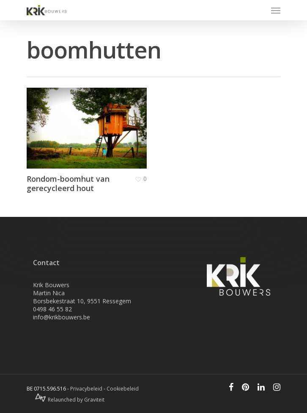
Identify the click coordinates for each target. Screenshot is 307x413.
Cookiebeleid (123, 388)
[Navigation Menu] (275, 10)
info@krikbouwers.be (61, 317)
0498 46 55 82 (52, 309)
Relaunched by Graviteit (69, 399)
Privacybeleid (86, 388)
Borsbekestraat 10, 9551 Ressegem (82, 301)
